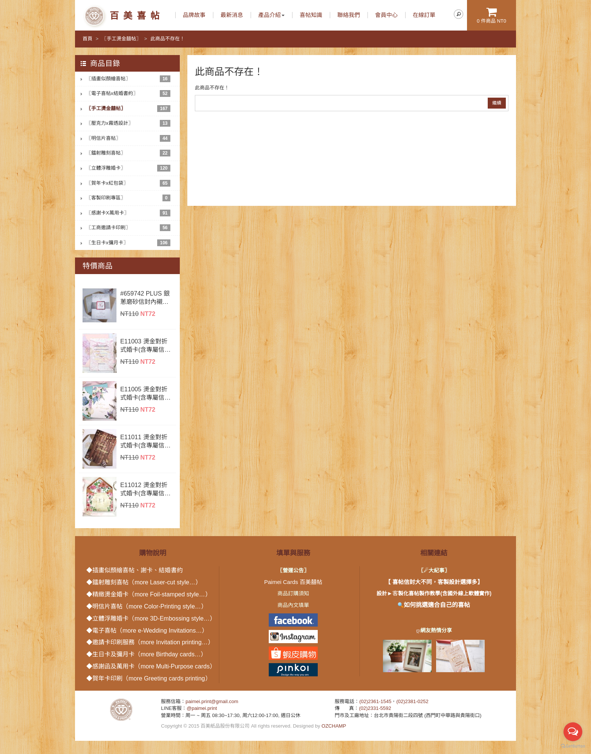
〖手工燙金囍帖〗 (121, 38)
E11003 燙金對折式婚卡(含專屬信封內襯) (145, 346)
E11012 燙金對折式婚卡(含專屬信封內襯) (145, 489)
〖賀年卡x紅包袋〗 (128, 183)
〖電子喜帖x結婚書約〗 (128, 93)
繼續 (496, 103)
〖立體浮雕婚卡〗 (128, 168)
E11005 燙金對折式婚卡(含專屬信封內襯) (145, 394)
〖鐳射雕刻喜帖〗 (128, 153)
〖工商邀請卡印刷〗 (128, 227)
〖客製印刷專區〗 (128, 198)
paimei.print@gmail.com (211, 701)
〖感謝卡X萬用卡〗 (128, 213)
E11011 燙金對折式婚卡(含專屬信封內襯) (145, 441)
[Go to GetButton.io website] (573, 746)
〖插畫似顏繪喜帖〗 (128, 78)
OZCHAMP (334, 726)
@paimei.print (202, 708)
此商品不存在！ (167, 38)
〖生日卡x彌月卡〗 (128, 242)
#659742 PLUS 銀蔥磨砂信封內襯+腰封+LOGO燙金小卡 (146, 298)
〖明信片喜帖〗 (128, 138)
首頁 (87, 38)
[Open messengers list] (572, 731)
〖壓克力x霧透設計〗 (128, 123)
